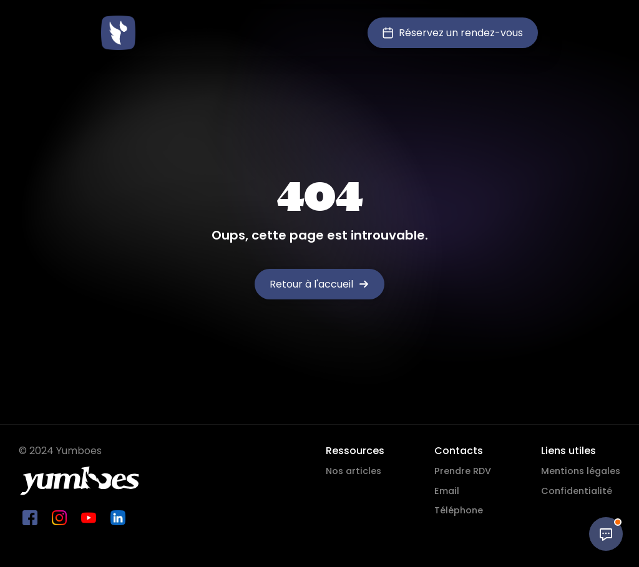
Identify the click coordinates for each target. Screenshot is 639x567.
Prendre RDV (462, 471)
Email (446, 491)
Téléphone (458, 510)
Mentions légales (580, 471)
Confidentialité (576, 491)
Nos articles (353, 471)
